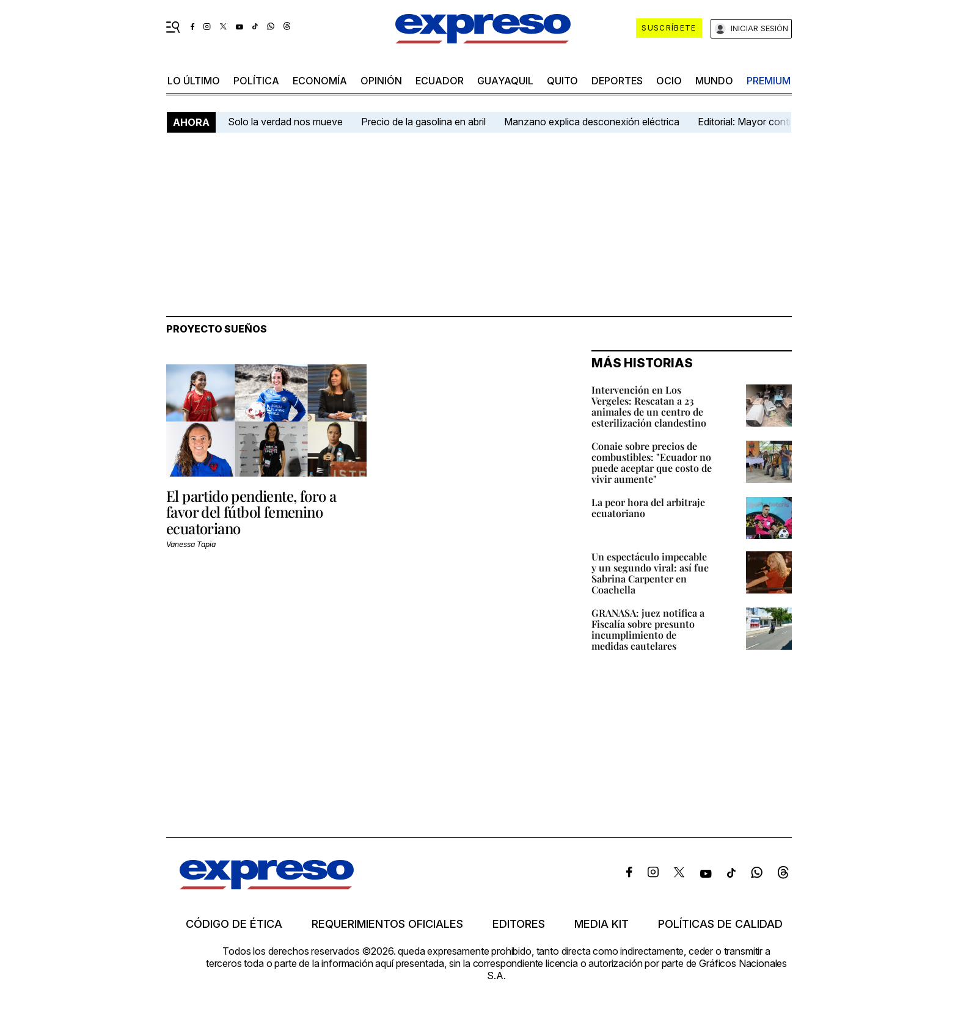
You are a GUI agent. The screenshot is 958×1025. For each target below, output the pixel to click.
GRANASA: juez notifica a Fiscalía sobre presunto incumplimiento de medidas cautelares (647, 629)
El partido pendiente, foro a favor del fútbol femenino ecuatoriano (251, 512)
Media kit (601, 924)
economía (320, 80)
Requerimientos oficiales (387, 924)
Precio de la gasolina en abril (423, 122)
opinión (381, 80)
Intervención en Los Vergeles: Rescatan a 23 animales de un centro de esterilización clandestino (648, 406)
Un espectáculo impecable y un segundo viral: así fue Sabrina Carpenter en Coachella (650, 573)
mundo (714, 80)
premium (769, 80)
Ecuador (439, 80)
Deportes (617, 80)
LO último (193, 80)
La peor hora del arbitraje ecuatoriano (648, 508)
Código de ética (234, 924)
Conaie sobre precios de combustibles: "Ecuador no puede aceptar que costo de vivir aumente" (651, 462)
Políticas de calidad (720, 924)
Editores (518, 924)
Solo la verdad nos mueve (285, 122)
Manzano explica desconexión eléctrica (591, 122)
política (256, 80)
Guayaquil (505, 80)
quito (562, 80)
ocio (669, 80)
